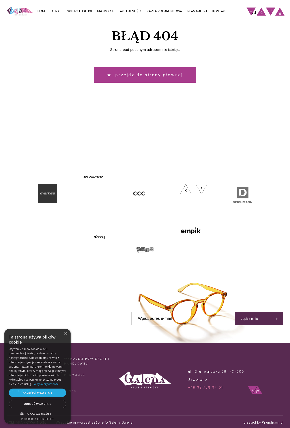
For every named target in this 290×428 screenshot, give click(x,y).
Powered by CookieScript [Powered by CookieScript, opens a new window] (37, 419)
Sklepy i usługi (79, 11)
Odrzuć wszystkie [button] (37, 404)
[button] (37, 413)
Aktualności (130, 11)
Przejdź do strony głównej (145, 75)
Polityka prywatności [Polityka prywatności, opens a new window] (46, 384)
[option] (145, 215)
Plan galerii (197, 11)
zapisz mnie (259, 318)
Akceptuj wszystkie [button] (37, 393)
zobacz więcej (247, 133)
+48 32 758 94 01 (205, 387)
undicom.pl (272, 422)
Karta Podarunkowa (164, 11)
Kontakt (219, 11)
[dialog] (37, 376)
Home (42, 11)
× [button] (65, 333)
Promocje (105, 11)
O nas (57, 11)
